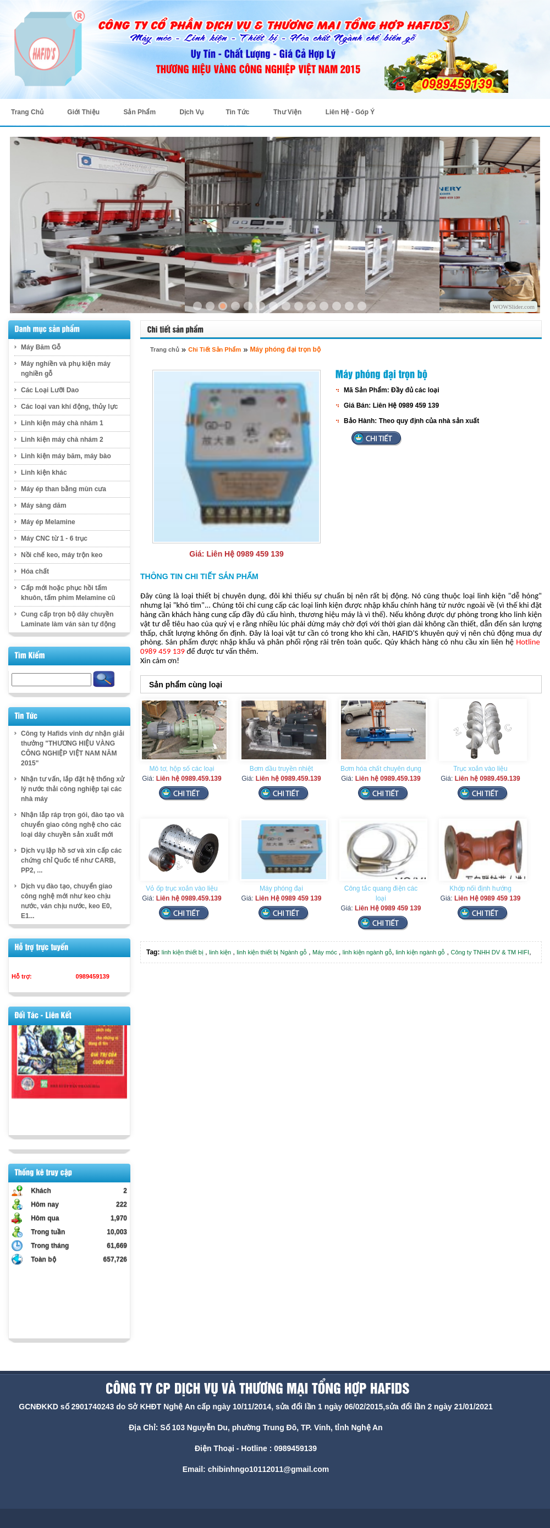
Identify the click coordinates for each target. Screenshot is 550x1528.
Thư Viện (287, 112)
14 (362, 306)
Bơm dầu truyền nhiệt (281, 769)
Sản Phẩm (139, 112)
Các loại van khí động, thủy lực (69, 406)
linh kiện (220, 952)
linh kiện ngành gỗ (367, 952)
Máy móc (324, 952)
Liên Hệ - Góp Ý (350, 112)
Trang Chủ (27, 112)
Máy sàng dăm (44, 505)
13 (349, 306)
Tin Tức (237, 112)
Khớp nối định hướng (480, 888)
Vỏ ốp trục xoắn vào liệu (181, 888)
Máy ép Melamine (48, 522)
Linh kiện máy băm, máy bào (66, 456)
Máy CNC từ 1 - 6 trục (54, 538)
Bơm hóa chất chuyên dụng (380, 769)
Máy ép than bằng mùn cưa (63, 489)
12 (336, 306)
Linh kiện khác (44, 472)
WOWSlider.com (514, 306)
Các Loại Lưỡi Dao (50, 390)
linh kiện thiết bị (183, 952)
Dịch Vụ (191, 112)
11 (324, 306)
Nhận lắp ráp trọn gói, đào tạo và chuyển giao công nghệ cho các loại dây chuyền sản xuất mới (72, 824)
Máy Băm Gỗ (41, 347)
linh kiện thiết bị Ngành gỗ (272, 952)
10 (311, 306)
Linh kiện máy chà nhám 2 (62, 439)
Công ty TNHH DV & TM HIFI (490, 952)
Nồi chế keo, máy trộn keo (61, 555)
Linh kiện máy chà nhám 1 (62, 423)
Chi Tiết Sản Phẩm (214, 349)
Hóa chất (35, 571)
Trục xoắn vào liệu (480, 769)
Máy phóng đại (281, 888)
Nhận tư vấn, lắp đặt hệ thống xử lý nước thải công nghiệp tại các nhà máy (72, 789)
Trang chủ (164, 349)
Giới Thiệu (83, 112)
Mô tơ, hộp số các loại (181, 769)
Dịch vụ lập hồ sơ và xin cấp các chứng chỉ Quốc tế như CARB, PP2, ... (71, 860)
